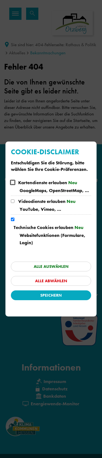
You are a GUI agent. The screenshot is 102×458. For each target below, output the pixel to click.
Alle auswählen (51, 266)
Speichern (51, 295)
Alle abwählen (51, 281)
